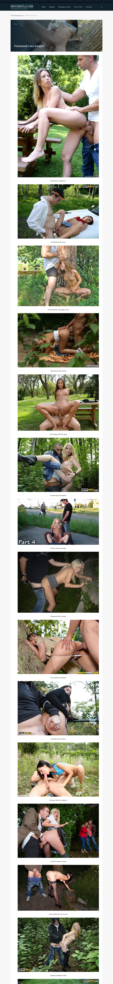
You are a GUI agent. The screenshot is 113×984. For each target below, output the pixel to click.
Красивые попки (64, 7)
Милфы (52, 7)
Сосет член (78, 7)
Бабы (44, 7)
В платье (89, 7)
